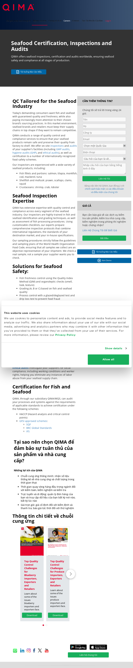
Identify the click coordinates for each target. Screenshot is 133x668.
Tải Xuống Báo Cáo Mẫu (29, 72)
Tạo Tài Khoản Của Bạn (92, 20)
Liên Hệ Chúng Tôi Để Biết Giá (99, 230)
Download (32, 615)
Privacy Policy (65, 335)
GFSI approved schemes (33, 421)
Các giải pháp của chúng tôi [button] (18, 20)
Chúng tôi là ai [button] (54, 20)
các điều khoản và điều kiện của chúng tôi (107, 190)
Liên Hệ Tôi (104, 178)
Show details (113, 348)
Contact (75, 20)
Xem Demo (104, 260)
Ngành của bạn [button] (39, 20)
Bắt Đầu (104, 238)
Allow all (108, 359)
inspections (57, 145)
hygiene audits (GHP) (24, 152)
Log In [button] (108, 20)
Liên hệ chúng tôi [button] (88, 654)
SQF (28, 424)
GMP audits (62, 149)
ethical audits (51, 152)
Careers (67, 20)
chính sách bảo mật (95, 188)
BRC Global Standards (39, 428)
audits (73, 145)
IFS (28, 431)
